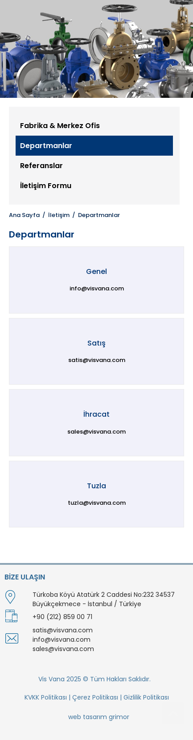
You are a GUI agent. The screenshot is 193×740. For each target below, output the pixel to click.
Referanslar (41, 166)
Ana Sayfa (24, 215)
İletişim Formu (45, 186)
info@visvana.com (97, 288)
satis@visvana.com (96, 360)
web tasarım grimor (98, 716)
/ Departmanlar (95, 215)
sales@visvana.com (96, 431)
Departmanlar (46, 146)
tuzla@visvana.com (97, 503)
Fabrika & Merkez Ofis (60, 126)
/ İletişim (55, 215)
